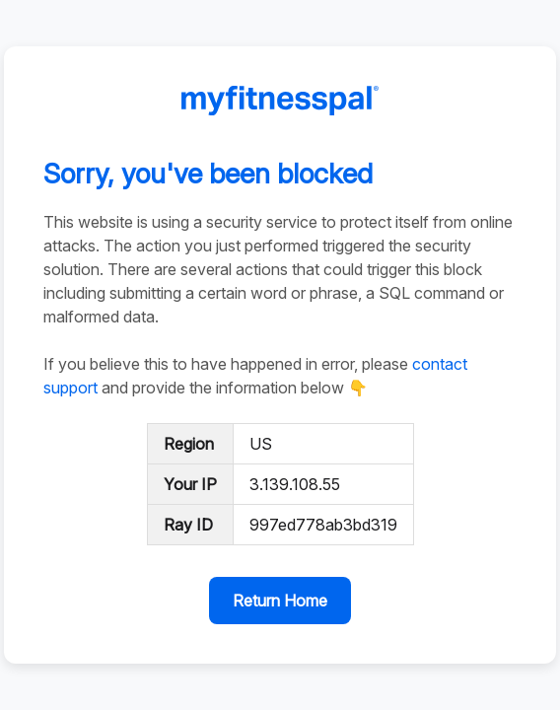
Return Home (280, 600)
